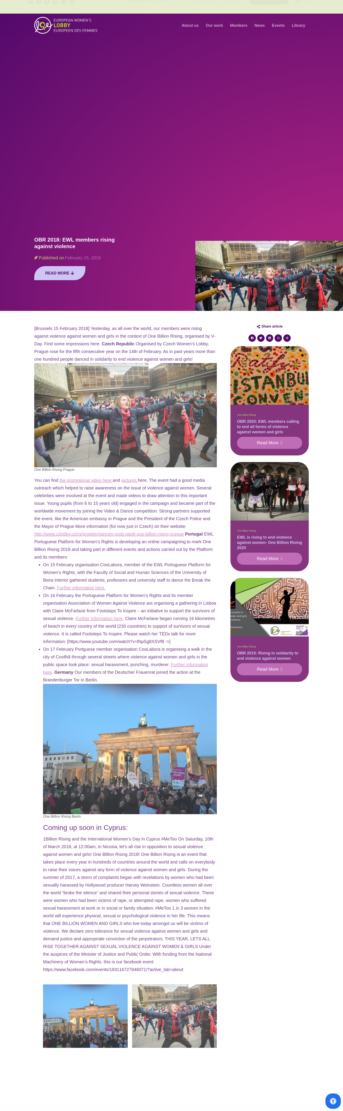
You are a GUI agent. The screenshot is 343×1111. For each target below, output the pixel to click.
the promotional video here (86, 480)
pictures (129, 480)
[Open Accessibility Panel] (333, 1101)
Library (298, 25)
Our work (214, 25)
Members (239, 25)
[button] (252, 338)
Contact (234, 7)
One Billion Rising (246, 415)
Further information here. (81, 587)
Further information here (99, 618)
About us (190, 25)
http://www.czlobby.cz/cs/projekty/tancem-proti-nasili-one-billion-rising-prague (109, 534)
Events (278, 25)
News (260, 25)
